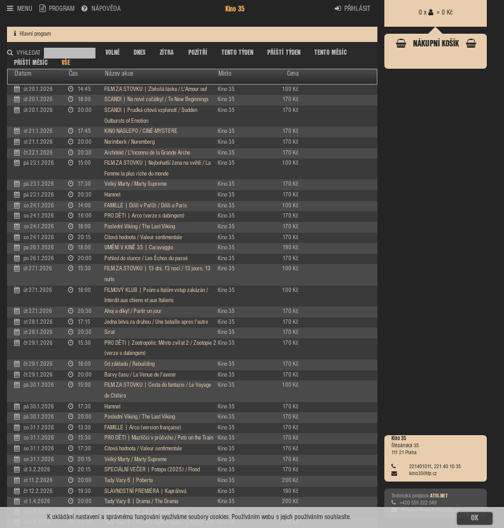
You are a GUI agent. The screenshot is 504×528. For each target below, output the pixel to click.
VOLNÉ (113, 52)
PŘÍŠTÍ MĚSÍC (31, 63)
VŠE (66, 63)
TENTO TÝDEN (237, 52)
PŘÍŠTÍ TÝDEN (283, 52)
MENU (19, 8)
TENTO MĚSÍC (330, 52)
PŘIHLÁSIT (353, 8)
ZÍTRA (167, 52)
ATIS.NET (439, 496)
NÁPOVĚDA (101, 8)
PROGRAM (57, 8)
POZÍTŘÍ (197, 52)
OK (475, 518)
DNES (140, 52)
